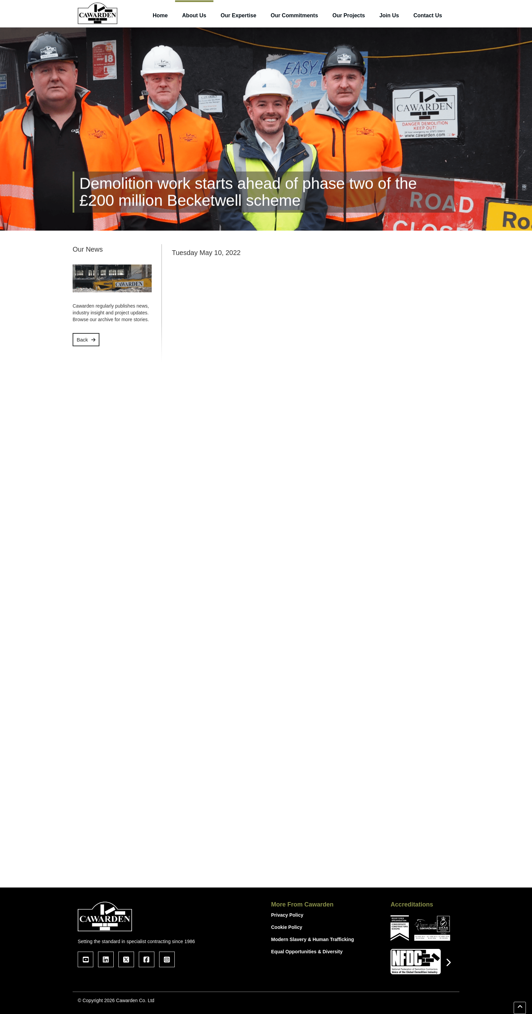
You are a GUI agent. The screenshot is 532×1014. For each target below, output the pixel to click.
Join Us (389, 15)
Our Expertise (238, 15)
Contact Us (427, 15)
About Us (194, 15)
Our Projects (348, 15)
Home (160, 15)
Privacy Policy (287, 915)
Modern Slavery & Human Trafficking (312, 939)
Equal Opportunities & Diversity (307, 951)
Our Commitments (294, 15)
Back (82, 340)
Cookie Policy (286, 927)
